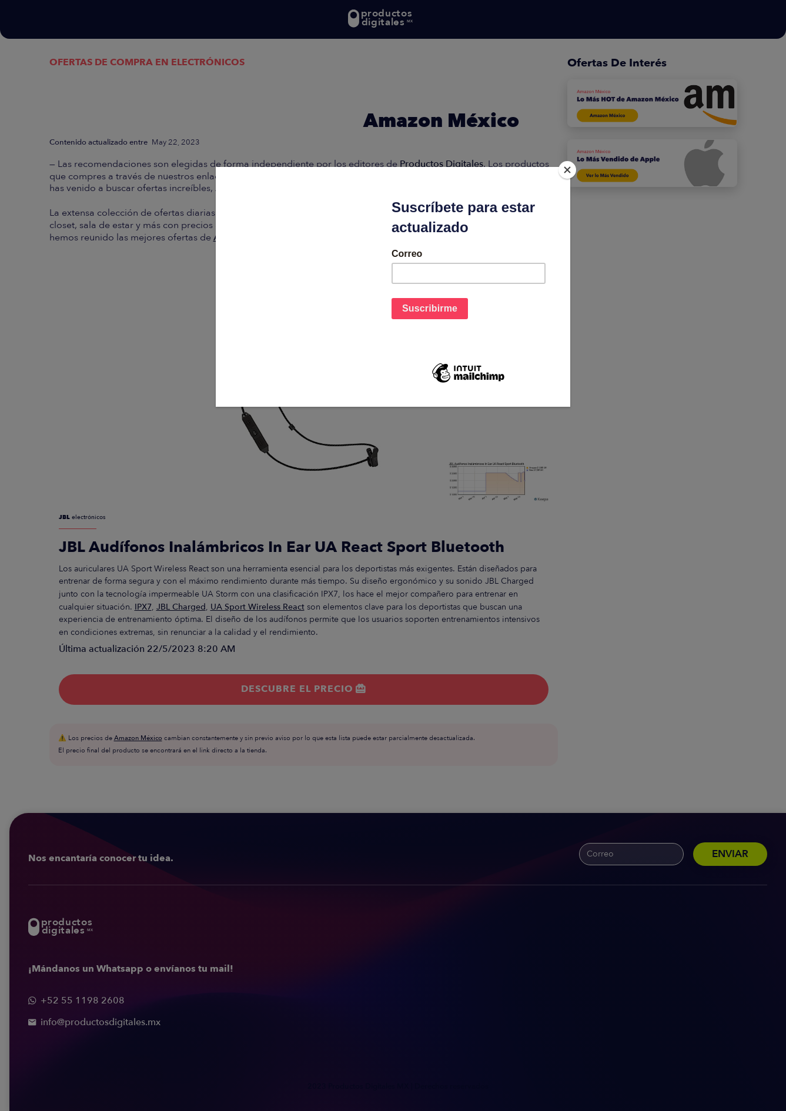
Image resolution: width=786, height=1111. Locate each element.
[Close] (567, 170)
